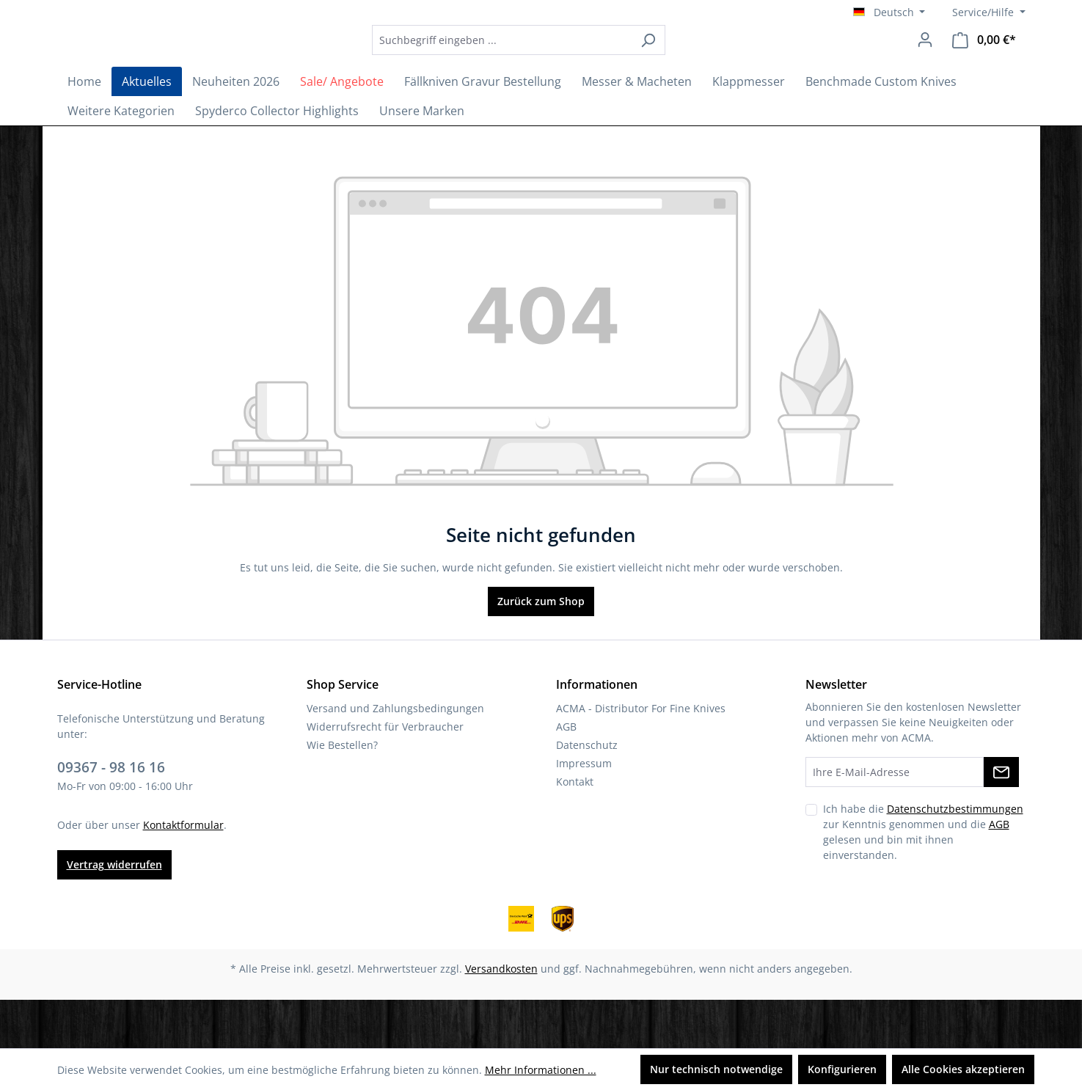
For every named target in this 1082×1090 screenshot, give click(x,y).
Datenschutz (587, 794)
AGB (566, 776)
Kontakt (574, 831)
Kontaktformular (183, 873)
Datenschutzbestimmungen (955, 858)
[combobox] (542, 64)
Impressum (584, 812)
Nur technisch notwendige (716, 1069)
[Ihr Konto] (925, 63)
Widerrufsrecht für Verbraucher (385, 776)
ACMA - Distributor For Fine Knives (640, 757)
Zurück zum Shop (541, 650)
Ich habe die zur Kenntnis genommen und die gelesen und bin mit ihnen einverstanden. (923, 881)
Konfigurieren (842, 1069)
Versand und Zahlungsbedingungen (395, 757)
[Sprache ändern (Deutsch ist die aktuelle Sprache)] (889, 12)
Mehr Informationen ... (540, 1070)
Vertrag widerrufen (114, 913)
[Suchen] (688, 64)
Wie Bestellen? (342, 794)
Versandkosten (501, 1017)
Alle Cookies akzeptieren (963, 1069)
